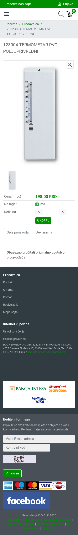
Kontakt (8, 282)
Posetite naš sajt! (18, 4)
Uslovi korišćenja (14, 331)
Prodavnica (30, 24)
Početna (11, 24)
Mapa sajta (10, 312)
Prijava (65, 4)
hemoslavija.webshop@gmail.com (46, 352)
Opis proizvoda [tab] (18, 232)
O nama (8, 289)
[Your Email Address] (39, 439)
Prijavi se (12, 473)
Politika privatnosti (15, 339)
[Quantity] (51, 212)
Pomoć (7, 297)
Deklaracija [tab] (44, 232)
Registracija (10, 304)
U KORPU (43, 220)
